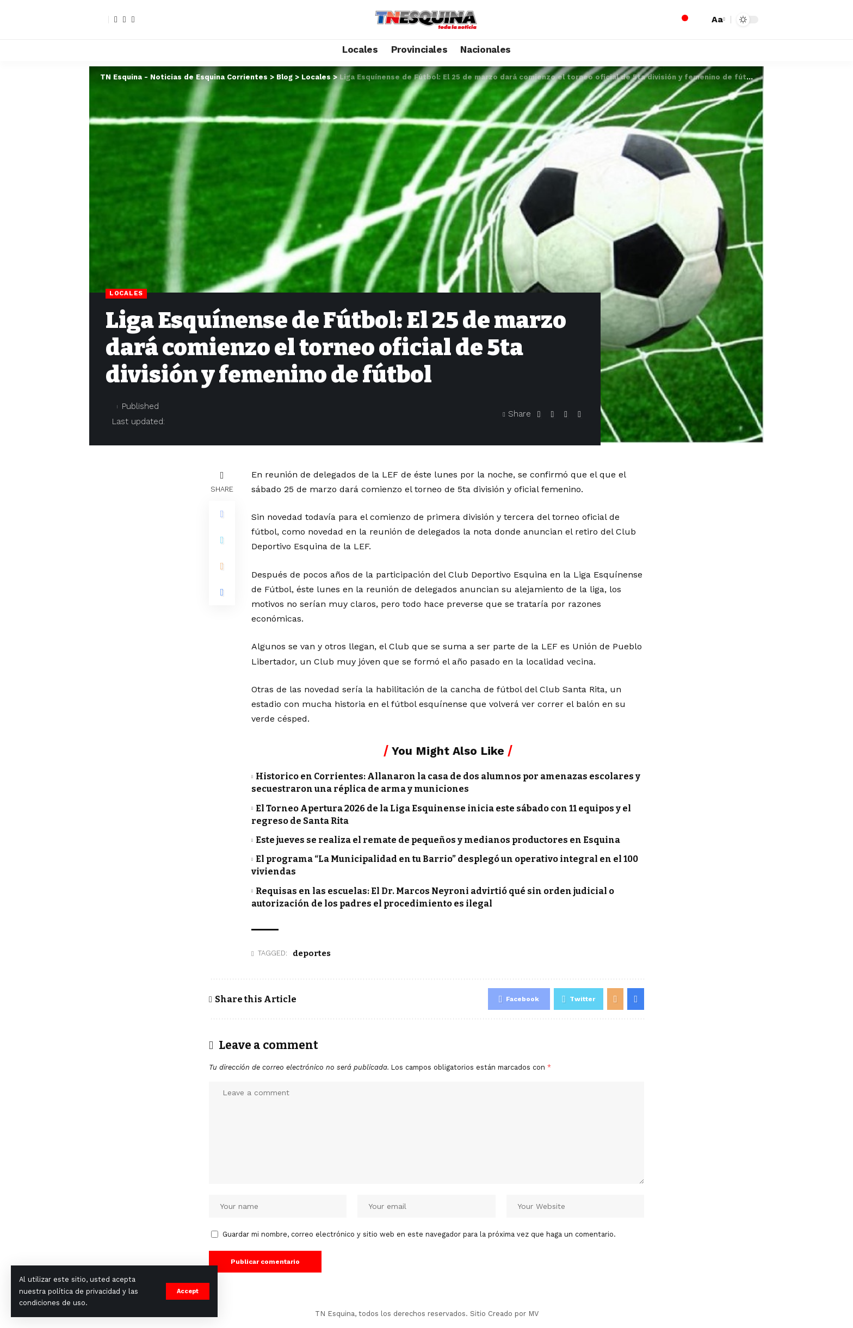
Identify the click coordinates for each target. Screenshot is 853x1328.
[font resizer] (717, 19)
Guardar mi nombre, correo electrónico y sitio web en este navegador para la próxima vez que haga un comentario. (419, 1234)
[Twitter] (124, 19)
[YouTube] (133, 19)
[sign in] (99, 20)
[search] (698, 19)
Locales (126, 293)
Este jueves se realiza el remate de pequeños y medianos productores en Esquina (438, 840)
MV (533, 1314)
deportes (312, 953)
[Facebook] (116, 19)
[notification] (681, 19)
